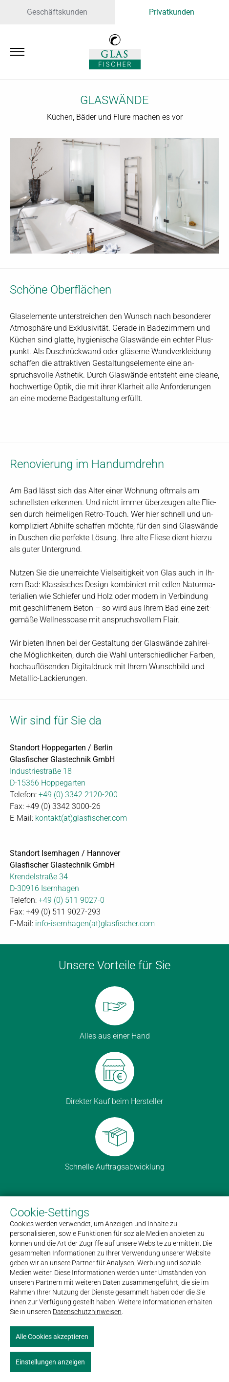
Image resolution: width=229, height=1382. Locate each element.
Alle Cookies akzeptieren (52, 1336)
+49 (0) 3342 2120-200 (78, 794)
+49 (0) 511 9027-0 (71, 900)
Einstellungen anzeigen (50, 1362)
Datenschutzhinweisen (87, 1312)
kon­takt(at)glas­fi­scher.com (81, 818)
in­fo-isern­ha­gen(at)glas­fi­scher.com (95, 923)
